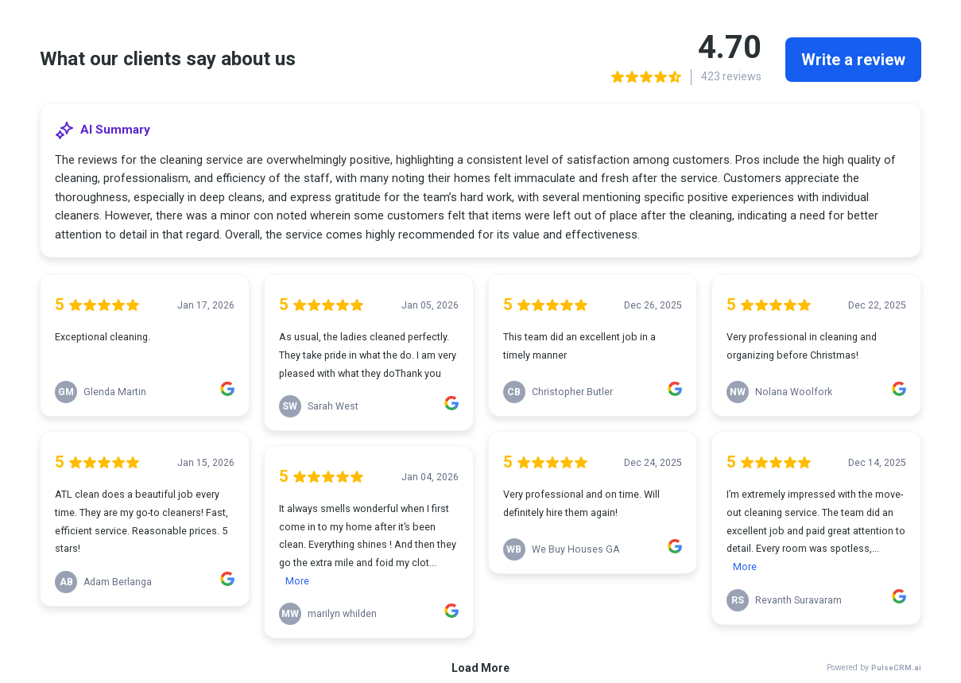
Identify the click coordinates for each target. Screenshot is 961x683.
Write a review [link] (853, 59)
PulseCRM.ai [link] (896, 667)
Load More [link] (480, 668)
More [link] (297, 581)
